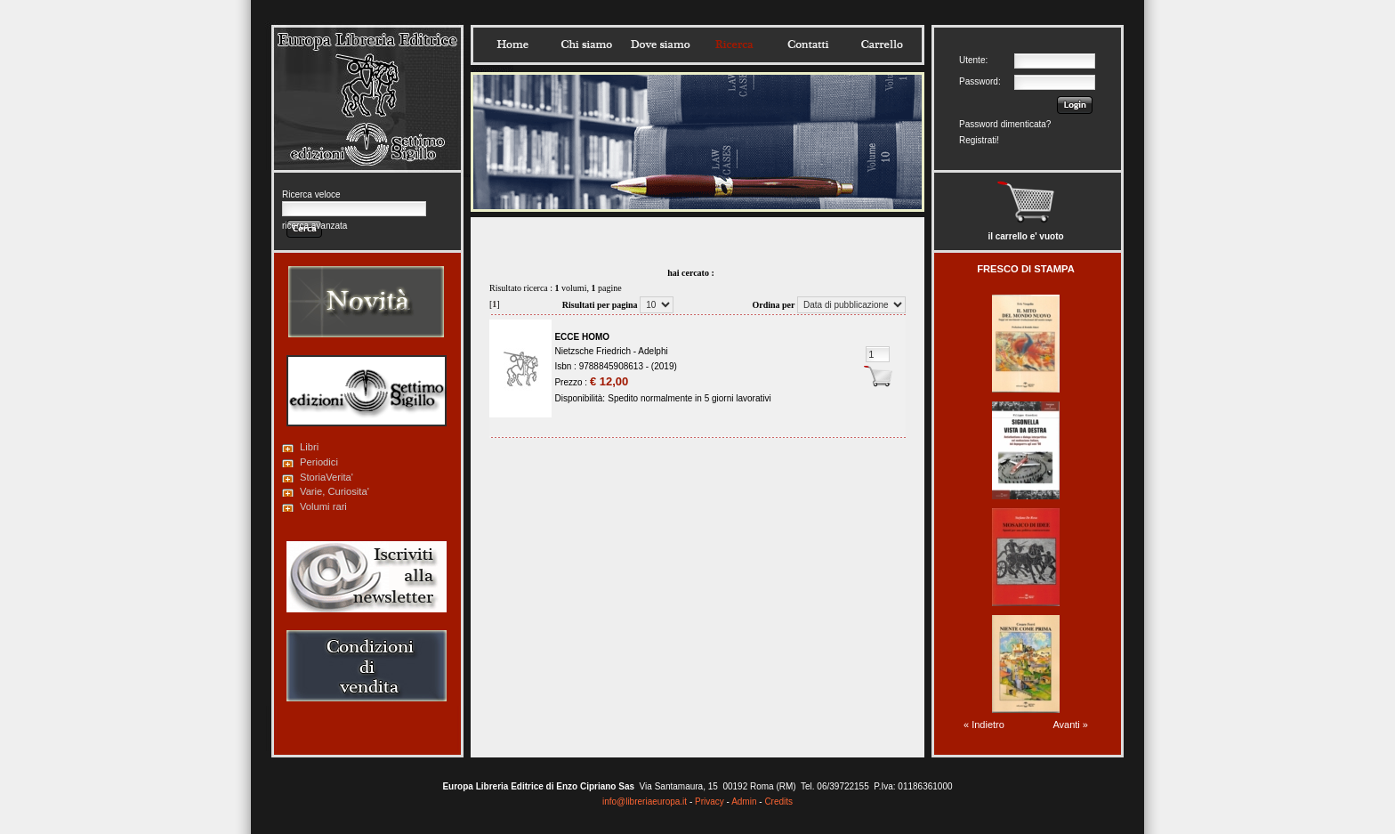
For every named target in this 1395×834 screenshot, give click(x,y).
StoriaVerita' (326, 477)
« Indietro (984, 724)
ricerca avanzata (314, 226)
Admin (743, 801)
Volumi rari (323, 506)
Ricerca (734, 44)
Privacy (709, 801)
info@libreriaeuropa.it (644, 801)
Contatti (807, 44)
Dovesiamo (660, 44)
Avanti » (1070, 724)
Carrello (881, 44)
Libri (309, 446)
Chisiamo (586, 44)
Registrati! (979, 140)
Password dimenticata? (1005, 124)
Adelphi (652, 351)
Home (512, 44)
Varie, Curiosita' (334, 491)
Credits (778, 801)
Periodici (319, 462)
